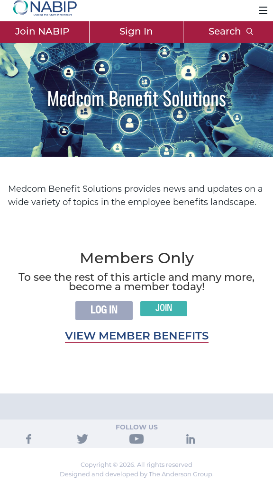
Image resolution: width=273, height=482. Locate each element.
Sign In (136, 32)
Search (231, 32)
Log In (104, 310)
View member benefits (137, 336)
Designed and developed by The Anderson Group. (137, 474)
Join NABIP (42, 32)
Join (163, 308)
